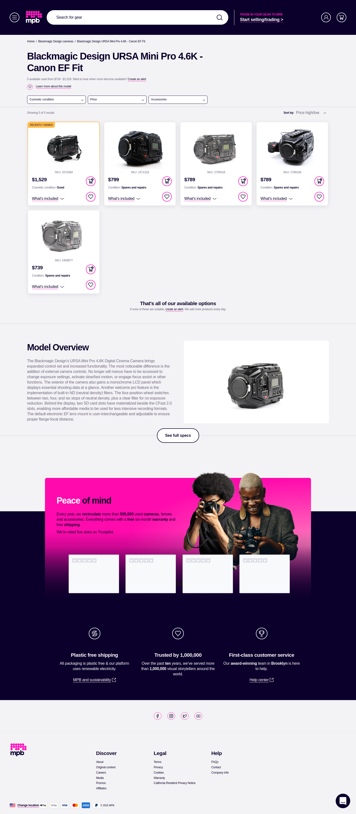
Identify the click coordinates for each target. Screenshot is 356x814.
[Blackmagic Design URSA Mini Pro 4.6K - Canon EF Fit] (111, 41)
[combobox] (137, 17)
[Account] (326, 17)
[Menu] (14, 17)
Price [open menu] (117, 100)
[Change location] (28, 805)
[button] (90, 181)
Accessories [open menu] (178, 100)
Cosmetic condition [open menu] (57, 100)
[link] (34, 17)
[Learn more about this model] (53, 86)
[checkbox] (30, 87)
